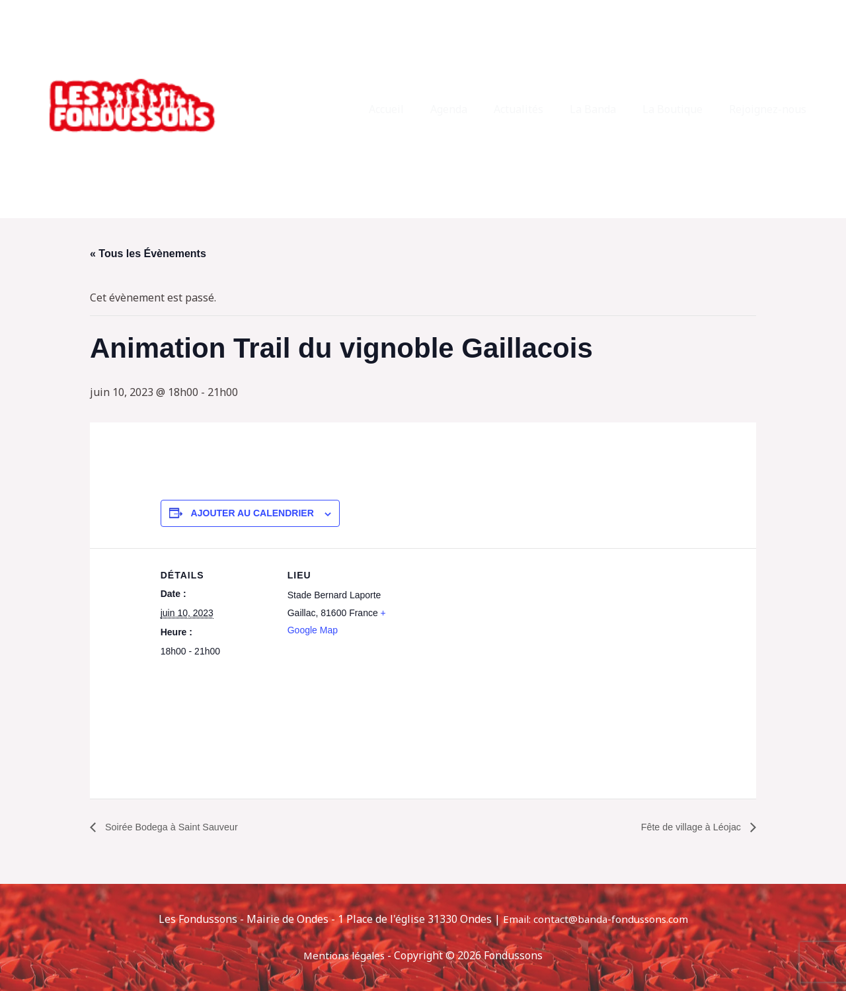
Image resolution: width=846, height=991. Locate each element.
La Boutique (680, 109)
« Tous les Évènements (148, 253)
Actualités (537, 109)
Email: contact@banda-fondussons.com (595, 919)
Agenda (472, 109)
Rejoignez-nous (770, 109)
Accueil (415, 109)
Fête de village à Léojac (686, 826)
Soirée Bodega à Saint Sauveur (178, 826)
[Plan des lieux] (484, 639)
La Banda (606, 109)
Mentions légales (344, 955)
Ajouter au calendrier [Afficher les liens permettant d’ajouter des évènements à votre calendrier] (252, 513)
